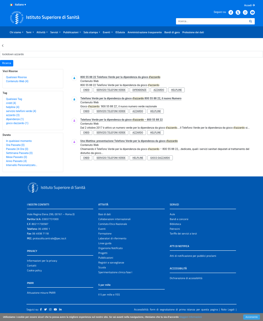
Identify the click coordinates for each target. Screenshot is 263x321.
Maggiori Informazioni (190, 317)
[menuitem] (16, 32)
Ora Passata (15, 145)
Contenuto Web (17, 81)
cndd (11, 103)
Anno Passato (16, 161)
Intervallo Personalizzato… (21, 165)
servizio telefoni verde (21, 111)
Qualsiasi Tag (14, 99)
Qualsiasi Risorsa (16, 77)
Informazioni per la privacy (42, 261)
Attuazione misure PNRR (41, 293)
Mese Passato (16, 157)
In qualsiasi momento (19, 141)
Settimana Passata (19, 153)
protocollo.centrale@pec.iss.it (49, 238)
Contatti (31, 265)
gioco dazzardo (17, 123)
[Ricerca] (211, 21)
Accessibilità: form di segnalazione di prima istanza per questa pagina (176, 309)
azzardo (13, 115)
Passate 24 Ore (17, 149)
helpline (12, 107)
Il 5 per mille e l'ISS (109, 294)
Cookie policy (34, 270)
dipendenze (15, 119)
